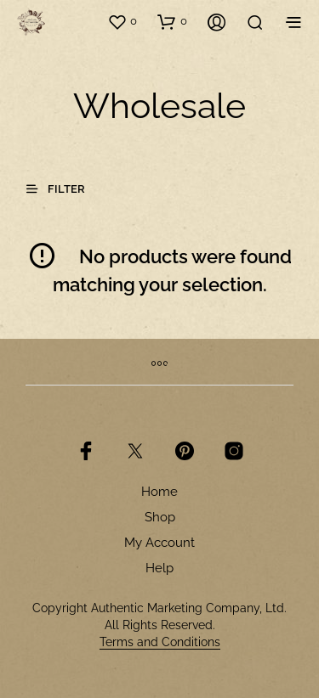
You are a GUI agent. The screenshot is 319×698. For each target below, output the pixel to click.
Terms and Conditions (160, 642)
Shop (160, 517)
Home (159, 491)
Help (159, 568)
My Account (159, 542)
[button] (122, 21)
